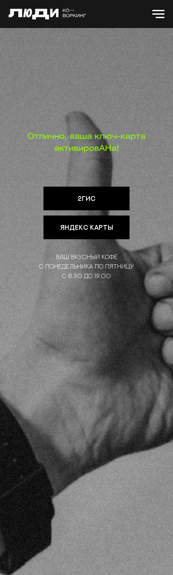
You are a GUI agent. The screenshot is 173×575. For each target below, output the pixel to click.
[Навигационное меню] (158, 14)
